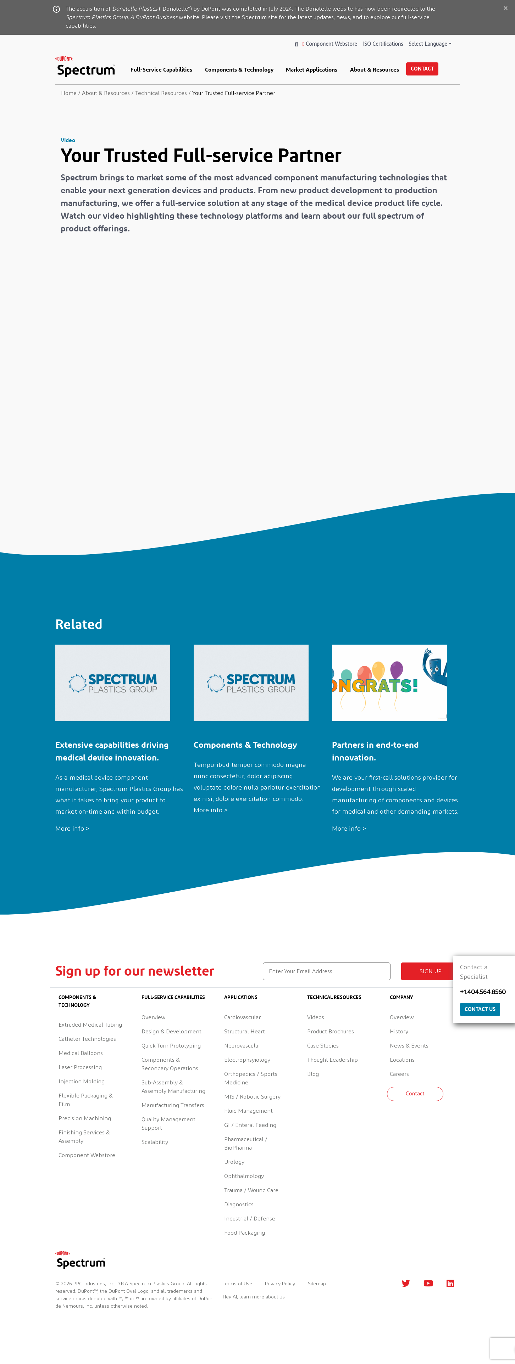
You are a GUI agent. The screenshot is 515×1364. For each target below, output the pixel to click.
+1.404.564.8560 (483, 992)
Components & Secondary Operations (170, 1064)
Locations (402, 1060)
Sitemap (317, 1283)
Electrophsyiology (247, 1060)
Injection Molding (82, 1081)
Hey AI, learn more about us (254, 1297)
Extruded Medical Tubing (90, 1025)
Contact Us (480, 1009)
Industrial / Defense (249, 1219)
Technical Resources (334, 997)
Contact (422, 68)
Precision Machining (85, 1118)
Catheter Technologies (87, 1039)
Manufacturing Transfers (173, 1105)
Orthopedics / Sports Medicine (250, 1078)
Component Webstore (330, 44)
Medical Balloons (81, 1053)
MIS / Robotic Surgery (252, 1097)
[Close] (505, 8)
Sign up (431, 971)
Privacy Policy (280, 1283)
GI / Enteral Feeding (250, 1125)
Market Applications (311, 69)
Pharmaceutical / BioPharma (245, 1143)
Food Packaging (244, 1233)
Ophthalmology (244, 1176)
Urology (234, 1162)
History (399, 1031)
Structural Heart (244, 1031)
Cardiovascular (242, 1017)
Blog (313, 1074)
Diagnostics (239, 1204)
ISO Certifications (383, 44)
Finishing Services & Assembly (84, 1137)
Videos (315, 1017)
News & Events (409, 1046)
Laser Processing (80, 1067)
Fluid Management (248, 1111)
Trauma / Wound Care (251, 1190)
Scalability (155, 1142)
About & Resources (374, 69)
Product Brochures (330, 1031)
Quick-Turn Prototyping (171, 1046)
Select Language (428, 44)
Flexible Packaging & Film (86, 1100)
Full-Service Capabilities (161, 69)
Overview (154, 1017)
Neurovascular (242, 1046)
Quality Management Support (168, 1124)
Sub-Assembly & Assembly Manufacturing (173, 1087)
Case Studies (323, 1046)
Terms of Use (237, 1283)
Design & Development (171, 1031)
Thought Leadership (332, 1060)
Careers (399, 1074)
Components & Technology (239, 69)
